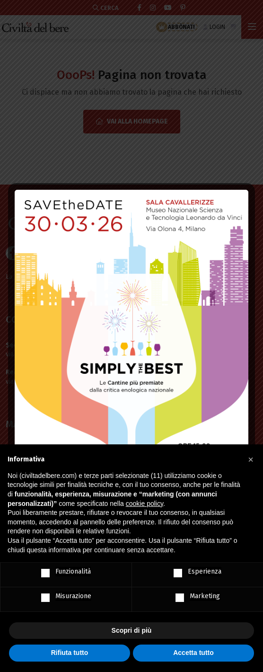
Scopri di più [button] (132, 630)
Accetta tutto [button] (193, 652)
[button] (250, 459)
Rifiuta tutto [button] (69, 652)
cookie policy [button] (144, 503)
